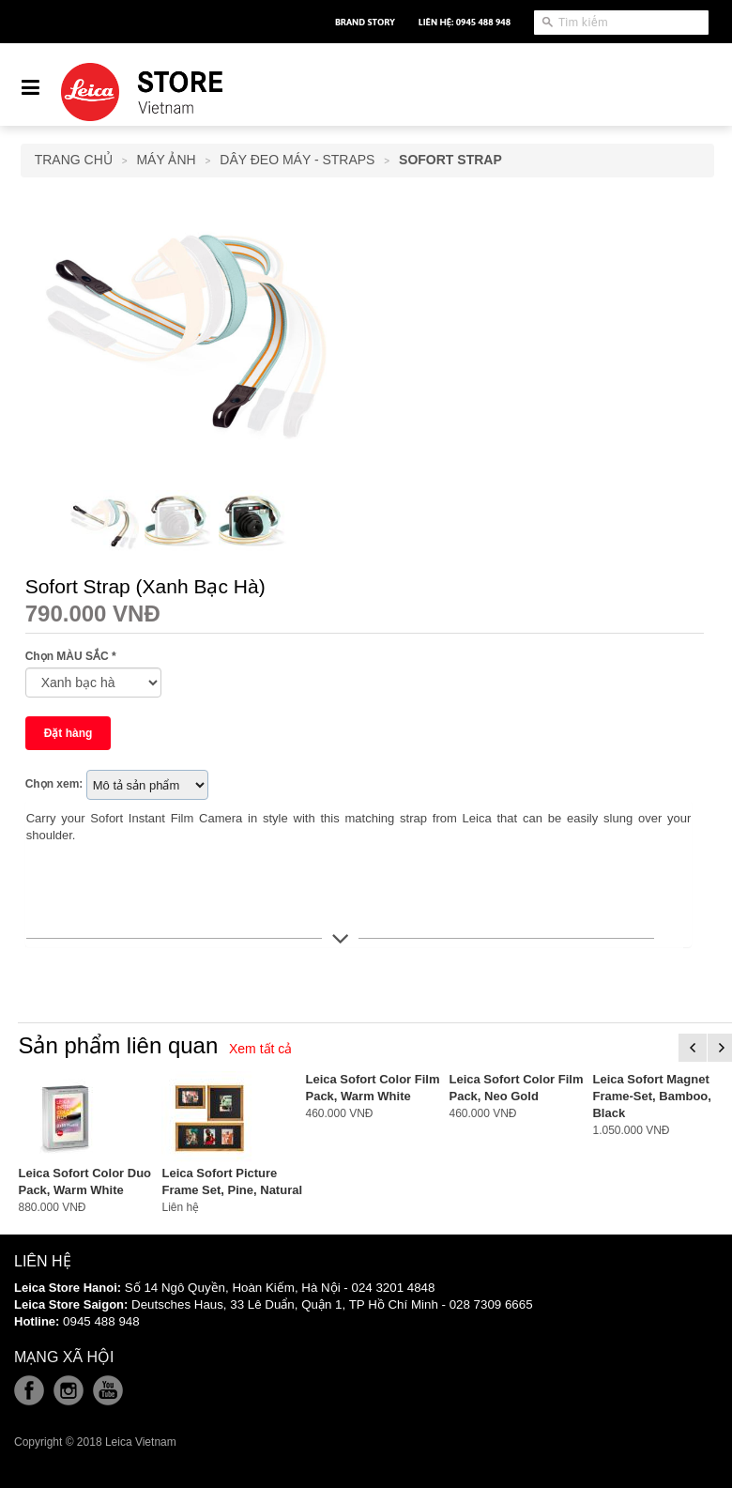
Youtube (108, 1390)
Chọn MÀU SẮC (70, 656)
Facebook (29, 1390)
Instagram (68, 1390)
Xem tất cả (260, 1048)
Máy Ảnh (165, 159)
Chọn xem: (54, 783)
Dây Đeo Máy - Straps (297, 159)
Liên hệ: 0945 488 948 (465, 22)
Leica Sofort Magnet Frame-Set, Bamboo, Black (651, 1096)
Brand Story (365, 22)
